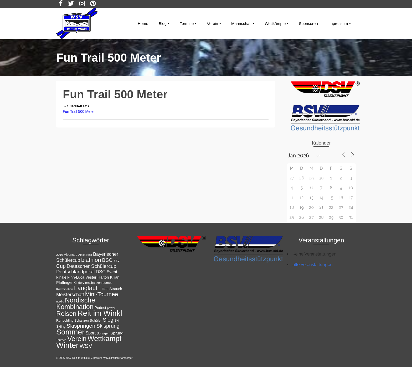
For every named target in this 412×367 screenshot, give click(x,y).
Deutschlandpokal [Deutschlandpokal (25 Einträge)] (75, 271)
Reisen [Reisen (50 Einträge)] (66, 313)
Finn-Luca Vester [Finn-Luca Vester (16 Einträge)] (81, 277)
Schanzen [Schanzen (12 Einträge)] (82, 320)
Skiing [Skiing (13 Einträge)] (60, 326)
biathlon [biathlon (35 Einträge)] (91, 260)
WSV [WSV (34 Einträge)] (86, 346)
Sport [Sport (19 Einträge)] (91, 333)
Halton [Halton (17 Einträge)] (103, 277)
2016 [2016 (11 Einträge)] (59, 254)
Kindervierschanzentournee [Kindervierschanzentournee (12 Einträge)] (93, 283)
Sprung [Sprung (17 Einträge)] (116, 333)
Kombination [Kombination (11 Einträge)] (64, 289)
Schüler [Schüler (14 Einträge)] (96, 320)
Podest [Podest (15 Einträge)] (100, 308)
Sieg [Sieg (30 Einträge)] (108, 320)
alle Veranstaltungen (313, 264)
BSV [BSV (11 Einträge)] (117, 260)
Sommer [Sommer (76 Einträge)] (70, 332)
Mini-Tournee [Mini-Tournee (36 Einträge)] (101, 294)
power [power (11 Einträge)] (111, 308)
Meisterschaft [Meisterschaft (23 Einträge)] (70, 294)
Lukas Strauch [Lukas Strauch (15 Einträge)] (110, 289)
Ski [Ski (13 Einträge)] (116, 320)
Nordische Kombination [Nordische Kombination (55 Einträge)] (75, 303)
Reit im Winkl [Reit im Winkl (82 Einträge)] (100, 313)
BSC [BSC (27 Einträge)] (107, 260)
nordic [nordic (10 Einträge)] (60, 301)
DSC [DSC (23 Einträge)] (101, 271)
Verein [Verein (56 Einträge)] (76, 338)
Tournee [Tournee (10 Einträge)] (61, 340)
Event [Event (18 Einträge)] (112, 272)
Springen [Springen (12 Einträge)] (103, 333)
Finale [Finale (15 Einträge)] (61, 277)
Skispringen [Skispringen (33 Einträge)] (80, 326)
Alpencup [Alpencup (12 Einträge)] (70, 255)
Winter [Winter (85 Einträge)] (67, 345)
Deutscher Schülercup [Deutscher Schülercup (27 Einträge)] (91, 266)
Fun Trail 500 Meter (79, 111)
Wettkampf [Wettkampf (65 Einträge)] (104, 339)
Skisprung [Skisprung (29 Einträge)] (108, 326)
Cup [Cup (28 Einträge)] (61, 266)
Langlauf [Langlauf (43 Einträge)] (85, 288)
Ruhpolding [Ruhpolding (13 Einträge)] (65, 320)
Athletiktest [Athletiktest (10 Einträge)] (85, 254)
